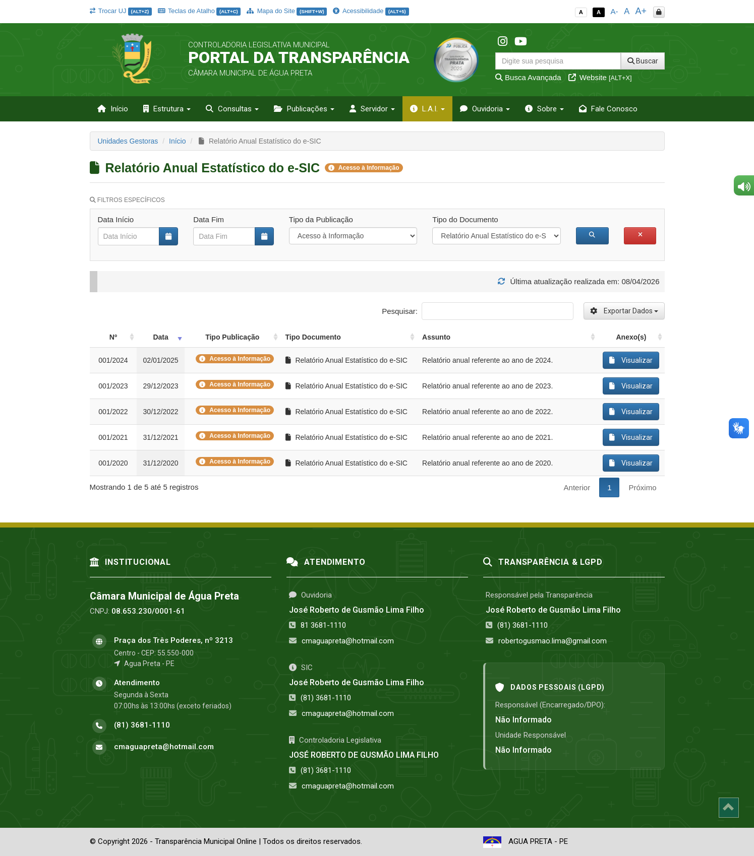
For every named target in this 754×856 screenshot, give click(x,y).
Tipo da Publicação (321, 219)
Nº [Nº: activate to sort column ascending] (113, 337)
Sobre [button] (544, 108)
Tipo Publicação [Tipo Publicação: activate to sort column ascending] (232, 337)
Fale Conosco (608, 108)
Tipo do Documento (465, 219)
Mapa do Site (287, 11)
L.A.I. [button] (427, 108)
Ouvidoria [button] (485, 108)
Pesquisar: (477, 311)
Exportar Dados (624, 311)
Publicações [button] (304, 108)
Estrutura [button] (167, 108)
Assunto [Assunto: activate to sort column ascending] (436, 337)
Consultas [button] (232, 108)
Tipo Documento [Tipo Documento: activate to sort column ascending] (313, 337)
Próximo (642, 487)
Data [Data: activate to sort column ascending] (160, 337)
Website (600, 77)
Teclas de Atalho (199, 11)
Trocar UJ (121, 11)
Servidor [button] (372, 108)
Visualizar (631, 360)
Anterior (577, 487)
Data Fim (208, 219)
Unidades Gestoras (128, 141)
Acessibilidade (371, 11)
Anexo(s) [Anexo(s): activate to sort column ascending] (631, 337)
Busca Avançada (528, 77)
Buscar (642, 61)
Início (112, 108)
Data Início (116, 219)
